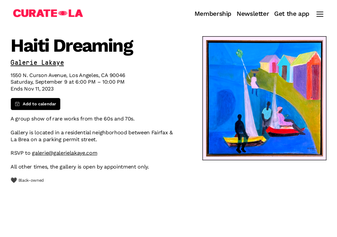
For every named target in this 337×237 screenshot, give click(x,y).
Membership (212, 14)
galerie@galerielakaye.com (64, 153)
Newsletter (253, 14)
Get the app (291, 14)
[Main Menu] (320, 14)
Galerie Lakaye (37, 63)
